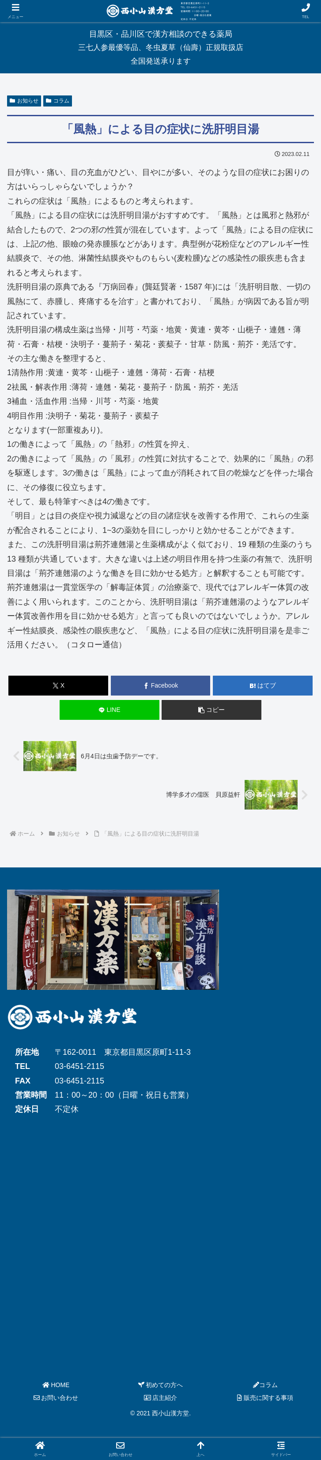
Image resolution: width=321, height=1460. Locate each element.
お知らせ (24, 101)
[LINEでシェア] (109, 710)
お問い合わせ (56, 1397)
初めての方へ (160, 1384)
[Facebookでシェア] (161, 686)
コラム (57, 101)
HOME (56, 1384)
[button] (211, 710)
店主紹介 (160, 1397)
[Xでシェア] (58, 686)
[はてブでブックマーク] (263, 686)
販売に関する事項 (265, 1397)
